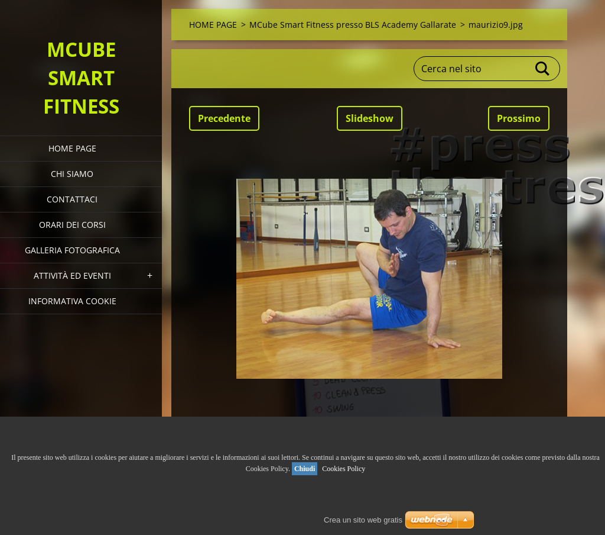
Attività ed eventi (72, 275)
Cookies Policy (343, 469)
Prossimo (519, 118)
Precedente (224, 118)
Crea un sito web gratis (363, 519)
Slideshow (369, 118)
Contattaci (72, 199)
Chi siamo (72, 173)
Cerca (543, 69)
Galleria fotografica (72, 250)
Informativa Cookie (72, 301)
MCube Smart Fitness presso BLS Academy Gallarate (352, 24)
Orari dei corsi (72, 224)
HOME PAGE (72, 148)
